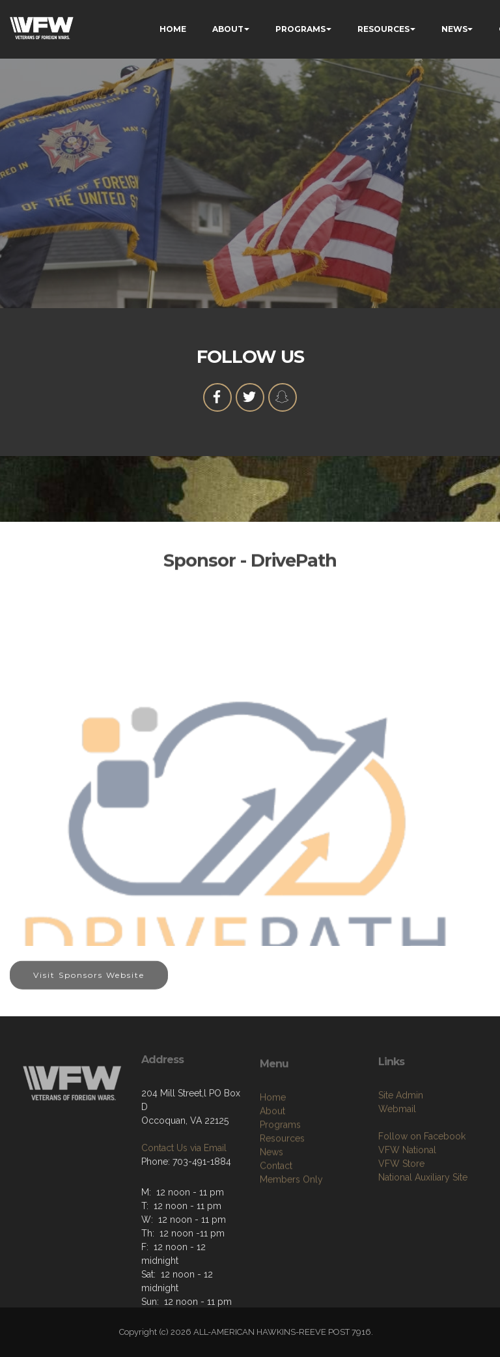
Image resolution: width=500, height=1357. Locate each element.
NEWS (454, 29)
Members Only (291, 1218)
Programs (280, 1163)
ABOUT (227, 29)
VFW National (407, 1185)
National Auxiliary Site (422, 1212)
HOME (173, 29)
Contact (276, 1204)
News (271, 1191)
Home (273, 1136)
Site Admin (400, 1130)
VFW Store (401, 1198)
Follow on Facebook (421, 1171)
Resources (282, 1177)
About (272, 1150)
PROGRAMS (300, 29)
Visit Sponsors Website (89, 983)
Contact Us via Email (184, 1179)
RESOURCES (383, 29)
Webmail (397, 1144)
